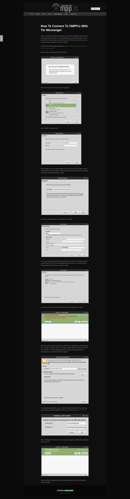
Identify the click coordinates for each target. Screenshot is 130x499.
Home (31, 14)
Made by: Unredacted (65, 493)
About (43, 14)
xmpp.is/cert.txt (82, 410)
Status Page (73, 14)
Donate (66, 14)
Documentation (58, 14)
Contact (49, 14)
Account (38, 14)
